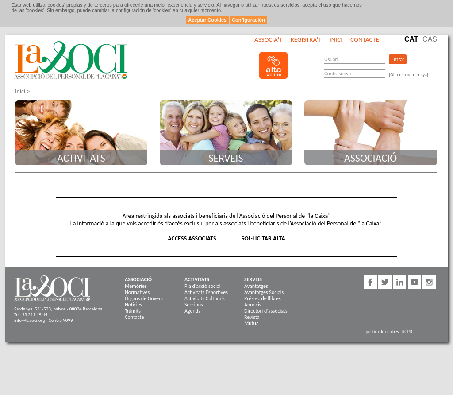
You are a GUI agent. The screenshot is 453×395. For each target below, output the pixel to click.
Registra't (306, 39)
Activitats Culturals (204, 298)
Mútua (251, 323)
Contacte (364, 39)
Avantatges (256, 286)
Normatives (137, 292)
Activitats (81, 157)
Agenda (192, 311)
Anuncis (252, 305)
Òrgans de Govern (144, 298)
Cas (429, 39)
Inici (336, 39)
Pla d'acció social (202, 286)
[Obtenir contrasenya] (408, 74)
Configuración (248, 20)
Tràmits (133, 311)
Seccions (193, 305)
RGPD (407, 331)
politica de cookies (382, 331)
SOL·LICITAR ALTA (263, 238)
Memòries (136, 286)
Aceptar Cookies (207, 20)
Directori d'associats (266, 311)
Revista (252, 317)
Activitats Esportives (206, 292)
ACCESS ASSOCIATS (192, 238)
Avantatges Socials (264, 292)
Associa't (268, 39)
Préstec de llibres (262, 298)
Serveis (226, 157)
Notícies (133, 305)
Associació (370, 157)
